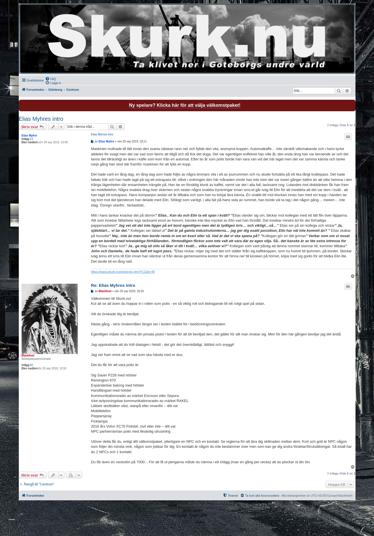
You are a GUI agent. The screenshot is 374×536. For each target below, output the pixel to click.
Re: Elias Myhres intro (113, 285)
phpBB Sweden (193, 510)
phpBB (172, 505)
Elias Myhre (29, 135)
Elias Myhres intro (41, 119)
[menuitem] (50, 79)
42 (31, 365)
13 (31, 138)
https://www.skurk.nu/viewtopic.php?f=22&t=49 (123, 271)
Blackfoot (28, 355)
